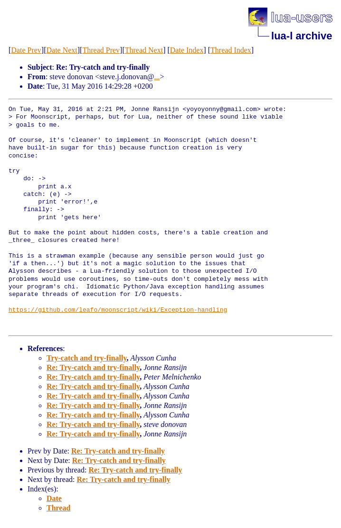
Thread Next (144, 50)
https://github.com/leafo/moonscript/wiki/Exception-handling (118, 310)
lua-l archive (301, 36)
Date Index (187, 50)
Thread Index (230, 50)
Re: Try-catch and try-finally (93, 367)
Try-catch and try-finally (87, 358)
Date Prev (26, 50)
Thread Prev (101, 50)
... (157, 77)
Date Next (61, 50)
